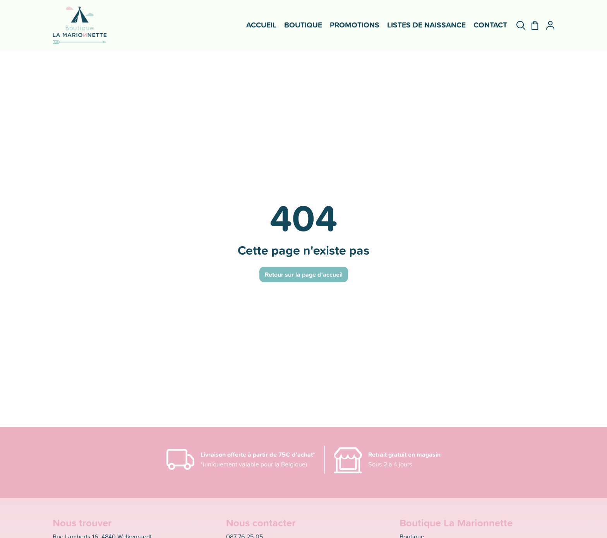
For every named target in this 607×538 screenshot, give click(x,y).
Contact (490, 24)
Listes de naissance (426, 24)
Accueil (261, 24)
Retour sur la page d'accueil (304, 274)
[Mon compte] (547, 25)
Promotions (354, 24)
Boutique (303, 24)
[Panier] (531, 25)
